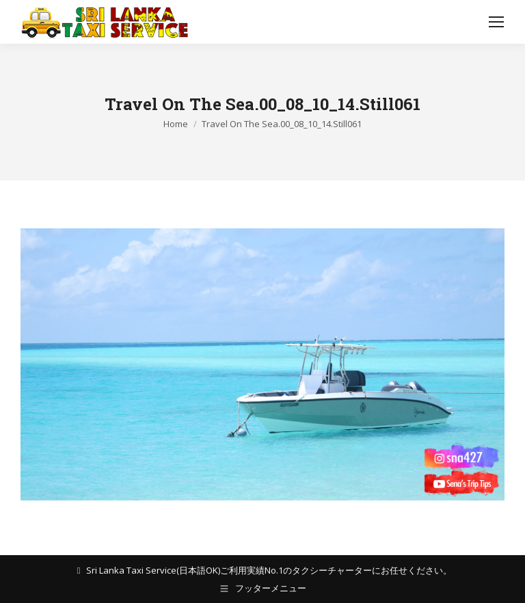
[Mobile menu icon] (496, 22)
